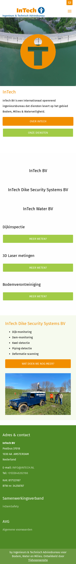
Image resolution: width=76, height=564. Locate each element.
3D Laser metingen (18, 255)
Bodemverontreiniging (22, 284)
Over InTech (38, 121)
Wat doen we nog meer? (38, 363)
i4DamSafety (11, 506)
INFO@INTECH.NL (23, 467)
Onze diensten (38, 132)
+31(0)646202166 (18, 473)
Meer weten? (38, 238)
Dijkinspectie (14, 227)
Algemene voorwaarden (17, 529)
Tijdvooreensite (38, 560)
